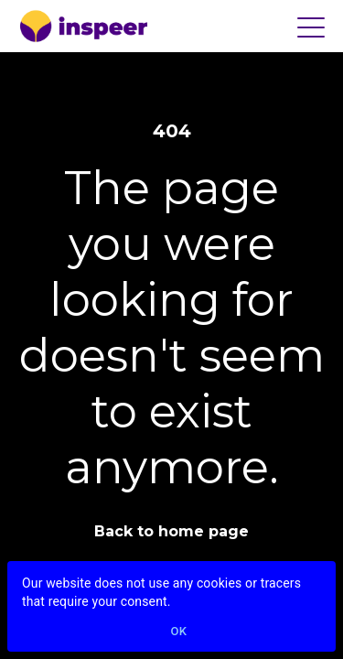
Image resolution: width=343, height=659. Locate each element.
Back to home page (171, 531)
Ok (179, 632)
